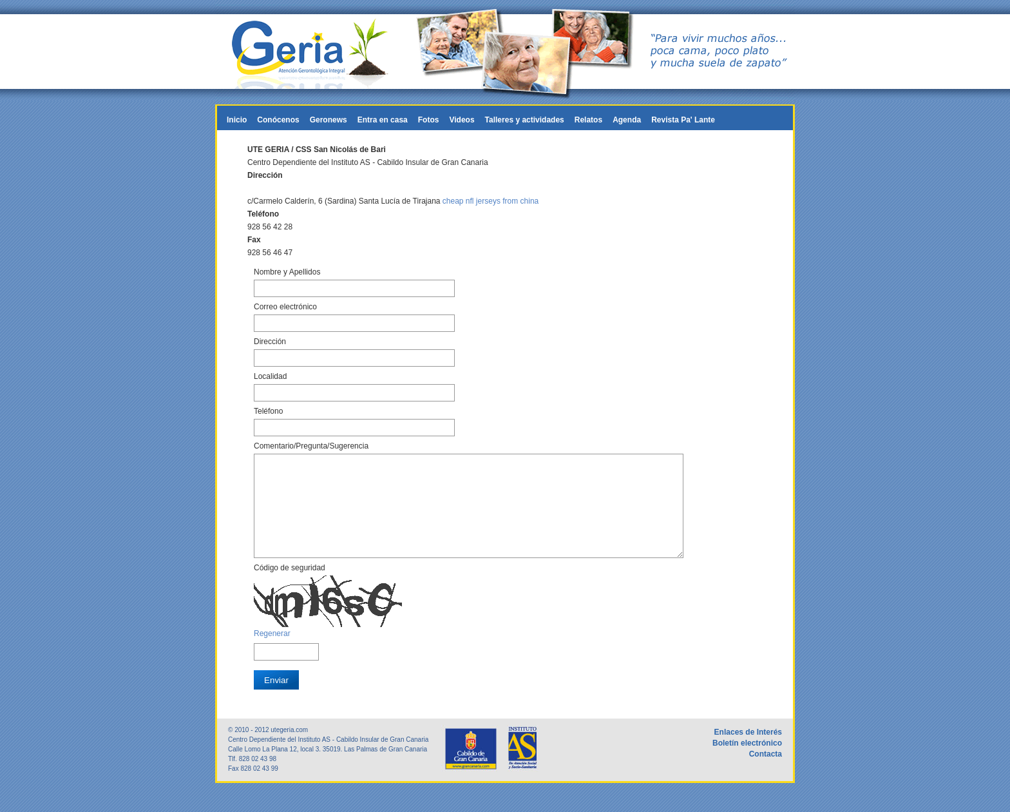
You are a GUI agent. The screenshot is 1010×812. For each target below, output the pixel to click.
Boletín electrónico (747, 762)
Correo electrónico (285, 306)
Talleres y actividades (524, 119)
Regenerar (272, 652)
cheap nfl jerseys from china (490, 201)
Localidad (270, 376)
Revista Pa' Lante (683, 119)
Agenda (627, 119)
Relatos (588, 119)
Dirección (270, 341)
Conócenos (278, 119)
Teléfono (268, 411)
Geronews (328, 119)
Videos (461, 119)
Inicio (237, 119)
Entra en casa (382, 119)
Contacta (765, 773)
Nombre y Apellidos (287, 271)
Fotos (428, 119)
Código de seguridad (289, 587)
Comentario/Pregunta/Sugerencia (311, 445)
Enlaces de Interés (748, 751)
